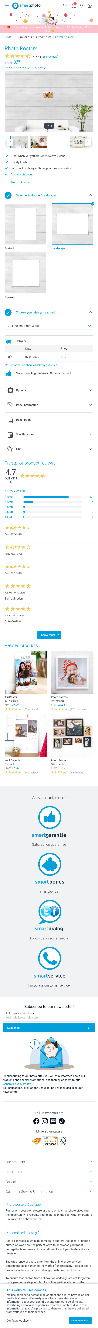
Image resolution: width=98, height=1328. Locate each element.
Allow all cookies (79, 1320)
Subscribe (13, 1027)
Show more (48, 635)
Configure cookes (19, 1320)
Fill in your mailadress (20, 1013)
